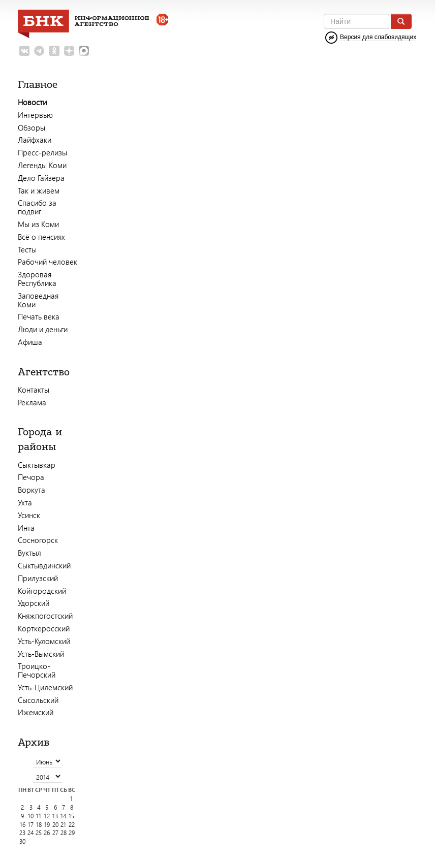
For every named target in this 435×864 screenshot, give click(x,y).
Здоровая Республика (37, 278)
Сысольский (38, 700)
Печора (31, 477)
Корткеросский (44, 628)
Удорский (33, 603)
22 (72, 824)
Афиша (30, 342)
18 (39, 824)
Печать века (38, 316)
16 (22, 824)
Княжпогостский (45, 616)
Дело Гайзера (41, 178)
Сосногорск (38, 540)
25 (39, 833)
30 (22, 841)
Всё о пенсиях (41, 237)
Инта (26, 528)
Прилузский (38, 578)
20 (55, 824)
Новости (32, 102)
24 (30, 833)
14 (63, 816)
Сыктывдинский (44, 565)
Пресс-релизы (42, 152)
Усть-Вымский (41, 654)
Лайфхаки (34, 140)
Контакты (33, 390)
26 (47, 833)
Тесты (27, 249)
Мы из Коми (38, 224)
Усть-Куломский (44, 641)
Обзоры (31, 127)
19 (47, 824)
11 (38, 816)
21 (63, 824)
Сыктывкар (36, 465)
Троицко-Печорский (36, 670)
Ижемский (35, 712)
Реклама (32, 402)
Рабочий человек (47, 262)
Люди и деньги (43, 329)
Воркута (31, 490)
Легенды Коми (42, 165)
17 (31, 824)
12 (47, 816)
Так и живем (38, 190)
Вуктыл (29, 553)
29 (72, 833)
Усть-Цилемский (45, 687)
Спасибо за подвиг (37, 207)
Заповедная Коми (38, 300)
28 (63, 833)
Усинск (29, 515)
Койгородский (42, 591)
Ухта (25, 502)
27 (55, 833)
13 (55, 816)
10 (31, 816)
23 (22, 833)
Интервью (35, 115)
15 (71, 816)
